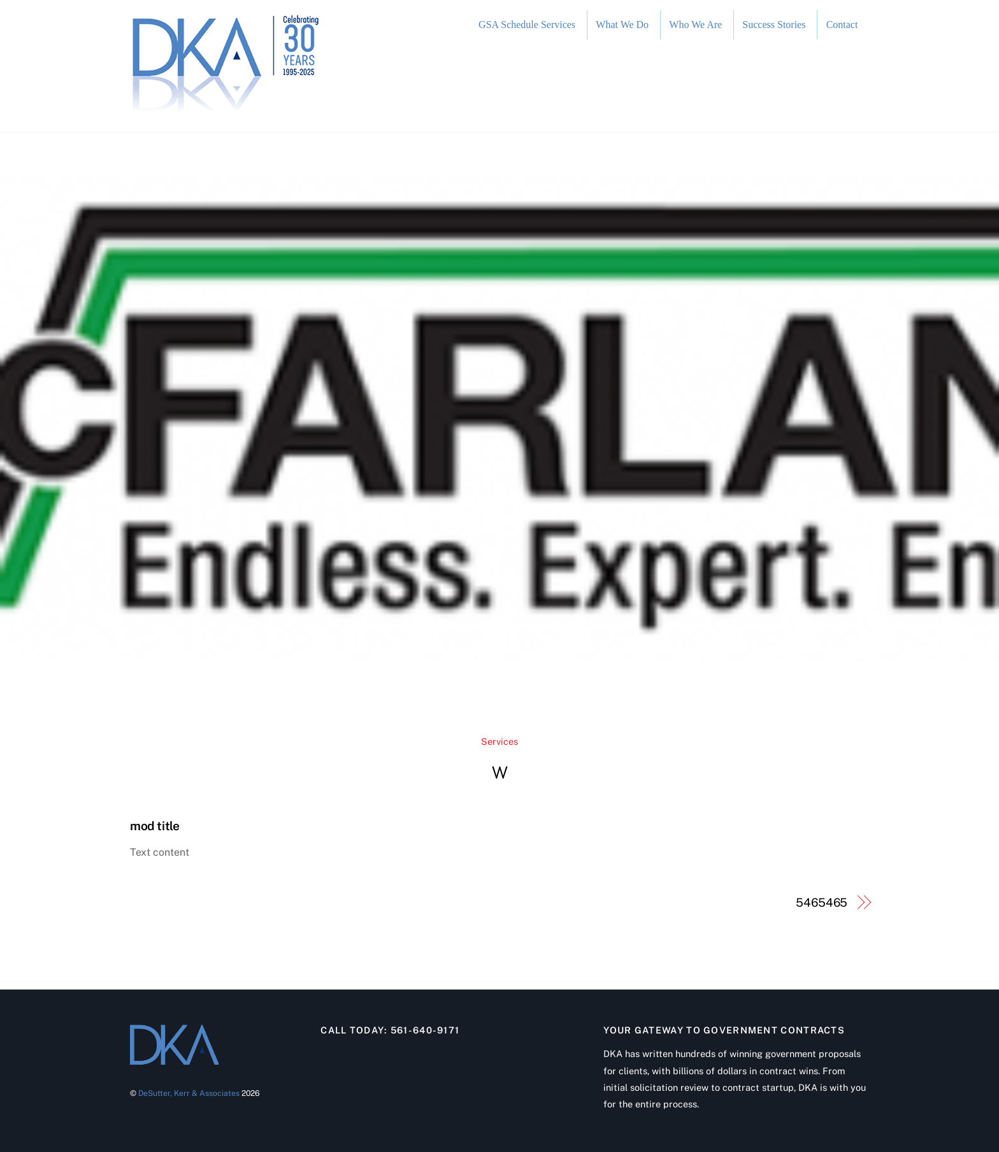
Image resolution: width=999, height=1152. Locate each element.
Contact (842, 24)
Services (499, 741)
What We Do (622, 24)
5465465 (821, 902)
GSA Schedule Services (526, 24)
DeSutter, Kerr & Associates (189, 1093)
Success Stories (773, 24)
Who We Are (695, 24)
